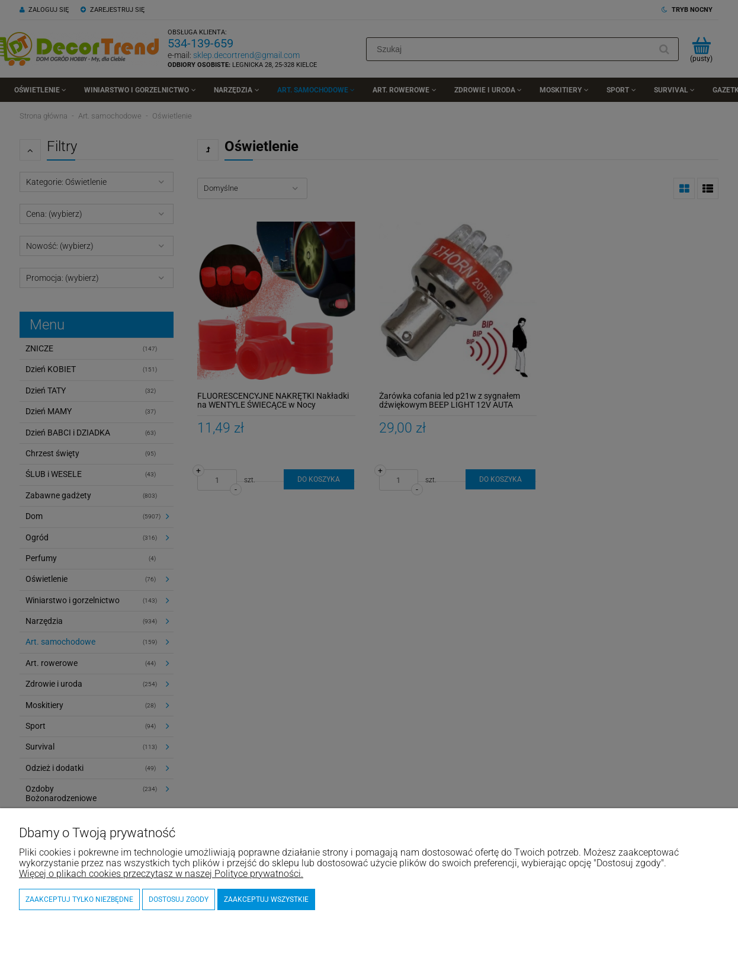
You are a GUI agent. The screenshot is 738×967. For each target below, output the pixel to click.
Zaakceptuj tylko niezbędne (79, 899)
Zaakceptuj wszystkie (266, 899)
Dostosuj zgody (178, 899)
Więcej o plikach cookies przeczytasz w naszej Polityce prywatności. (161, 873)
